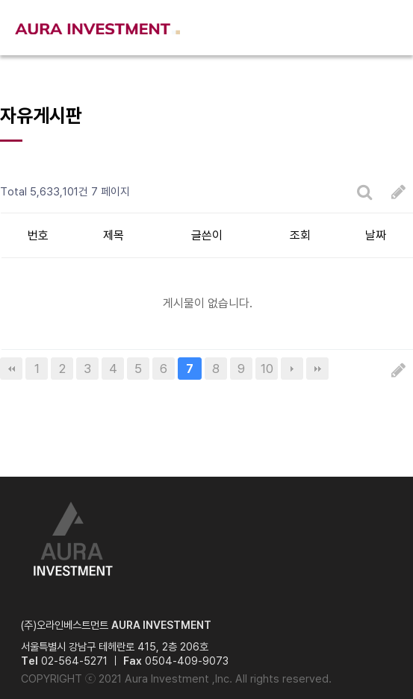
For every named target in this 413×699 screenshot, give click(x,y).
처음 (11, 368)
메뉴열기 (387, 27)
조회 (300, 235)
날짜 (375, 235)
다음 (292, 368)
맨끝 (317, 368)
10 (267, 368)
